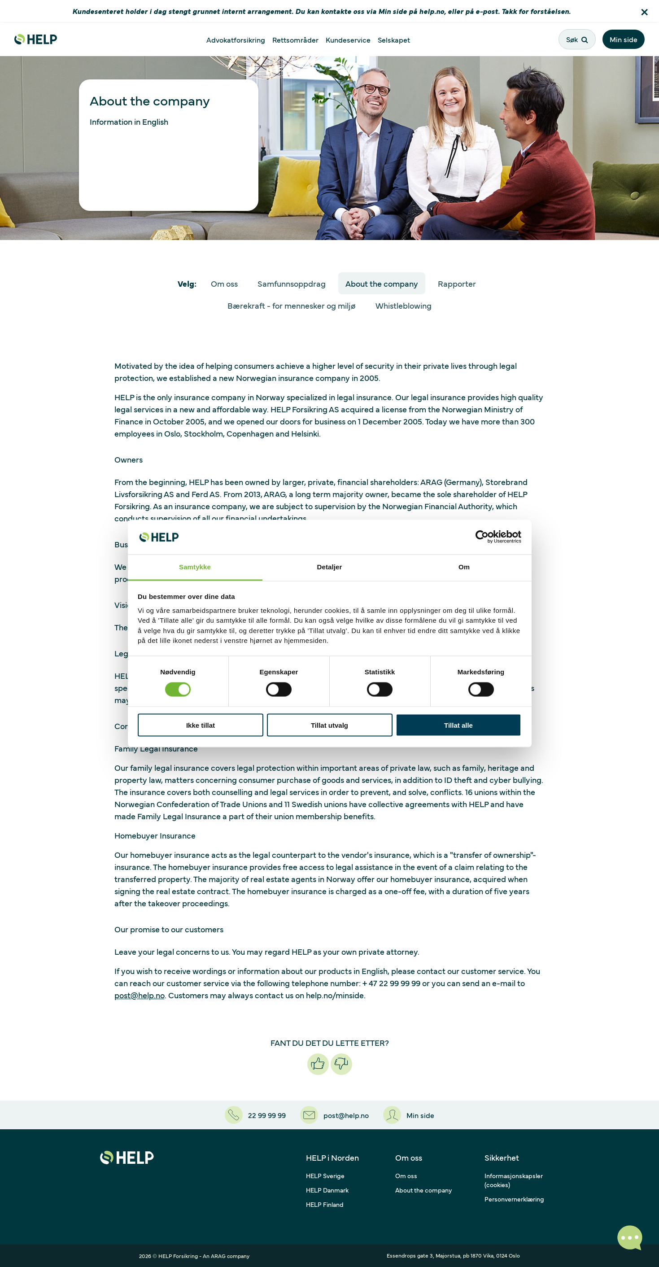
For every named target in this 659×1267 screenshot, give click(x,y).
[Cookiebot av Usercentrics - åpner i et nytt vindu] (482, 537)
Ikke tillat (200, 725)
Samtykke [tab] (195, 566)
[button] (644, 11)
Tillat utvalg (329, 725)
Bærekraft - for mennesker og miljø (291, 305)
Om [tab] (464, 566)
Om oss (224, 283)
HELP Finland (325, 1204)
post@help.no (139, 994)
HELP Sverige (325, 1175)
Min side (623, 39)
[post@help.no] (334, 1115)
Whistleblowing (403, 305)
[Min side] (408, 1115)
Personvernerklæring (514, 1198)
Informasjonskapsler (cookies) (513, 1180)
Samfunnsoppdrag (291, 283)
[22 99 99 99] (255, 1115)
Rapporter (457, 283)
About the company (381, 283)
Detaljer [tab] (329, 566)
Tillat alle (458, 725)
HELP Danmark (327, 1189)
